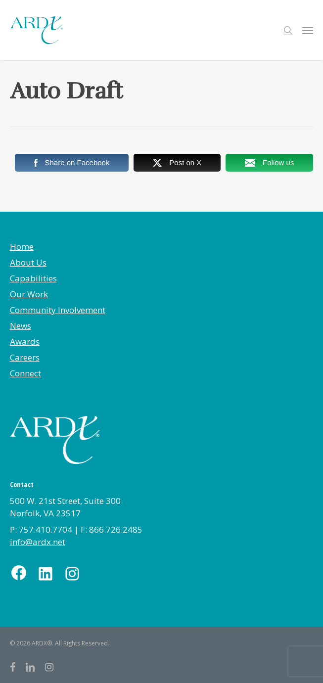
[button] (307, 30)
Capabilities (33, 278)
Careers (25, 357)
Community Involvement (57, 310)
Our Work (29, 294)
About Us (28, 262)
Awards (25, 341)
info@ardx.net (37, 542)
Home (22, 246)
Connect (25, 373)
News (20, 325)
